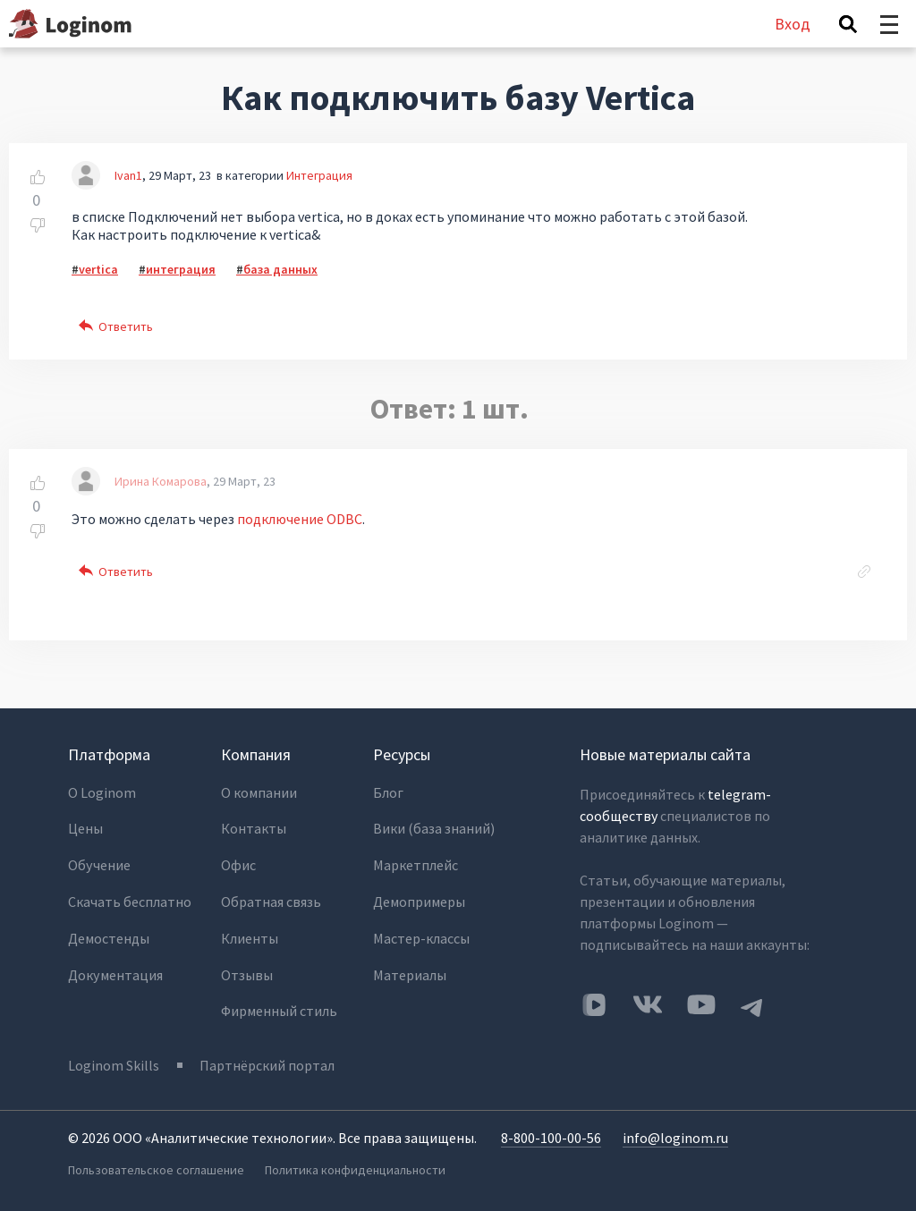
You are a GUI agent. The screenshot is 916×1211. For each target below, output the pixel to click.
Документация (115, 971)
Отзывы (247, 971)
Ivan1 (128, 175)
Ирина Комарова (160, 481)
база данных (280, 269)
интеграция (181, 269)
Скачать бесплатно (129, 900)
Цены (85, 828)
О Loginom (102, 792)
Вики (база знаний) (434, 828)
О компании (259, 792)
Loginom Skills (113, 1063)
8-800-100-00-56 (551, 1136)
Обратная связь (271, 900)
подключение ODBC (299, 519)
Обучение (99, 864)
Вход (792, 23)
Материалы (409, 971)
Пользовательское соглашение (155, 1167)
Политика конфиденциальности (355, 1167)
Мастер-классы (421, 935)
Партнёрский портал (267, 1063)
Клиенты (249, 935)
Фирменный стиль (279, 1007)
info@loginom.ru (675, 1136)
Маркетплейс (415, 864)
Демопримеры (419, 900)
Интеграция (319, 175)
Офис (238, 864)
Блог (388, 792)
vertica (98, 269)
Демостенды (108, 935)
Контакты (253, 828)
